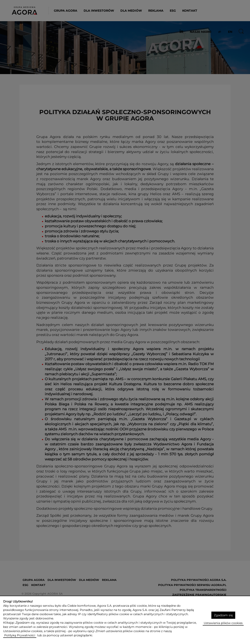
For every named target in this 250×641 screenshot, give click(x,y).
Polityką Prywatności (19, 635)
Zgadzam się (223, 615)
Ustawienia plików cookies (223, 623)
